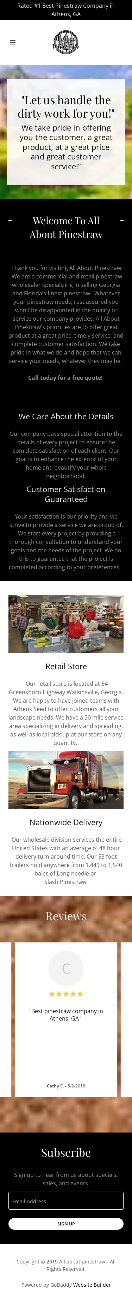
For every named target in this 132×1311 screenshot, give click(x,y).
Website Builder (92, 1284)
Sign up (66, 1224)
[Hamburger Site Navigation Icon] (15, 42)
